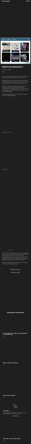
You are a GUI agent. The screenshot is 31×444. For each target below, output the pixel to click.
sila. (10, 69)
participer (7, 413)
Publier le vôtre (15, 272)
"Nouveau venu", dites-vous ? (12, 438)
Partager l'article (15, 269)
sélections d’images (8, 91)
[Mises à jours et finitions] (15, 351)
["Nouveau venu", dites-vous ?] (15, 429)
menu (27, 1)
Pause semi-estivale (9, 395)
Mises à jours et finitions (10, 362)
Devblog (3, 71)
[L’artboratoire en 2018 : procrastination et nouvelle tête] (15, 323)
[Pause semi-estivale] (15, 381)
